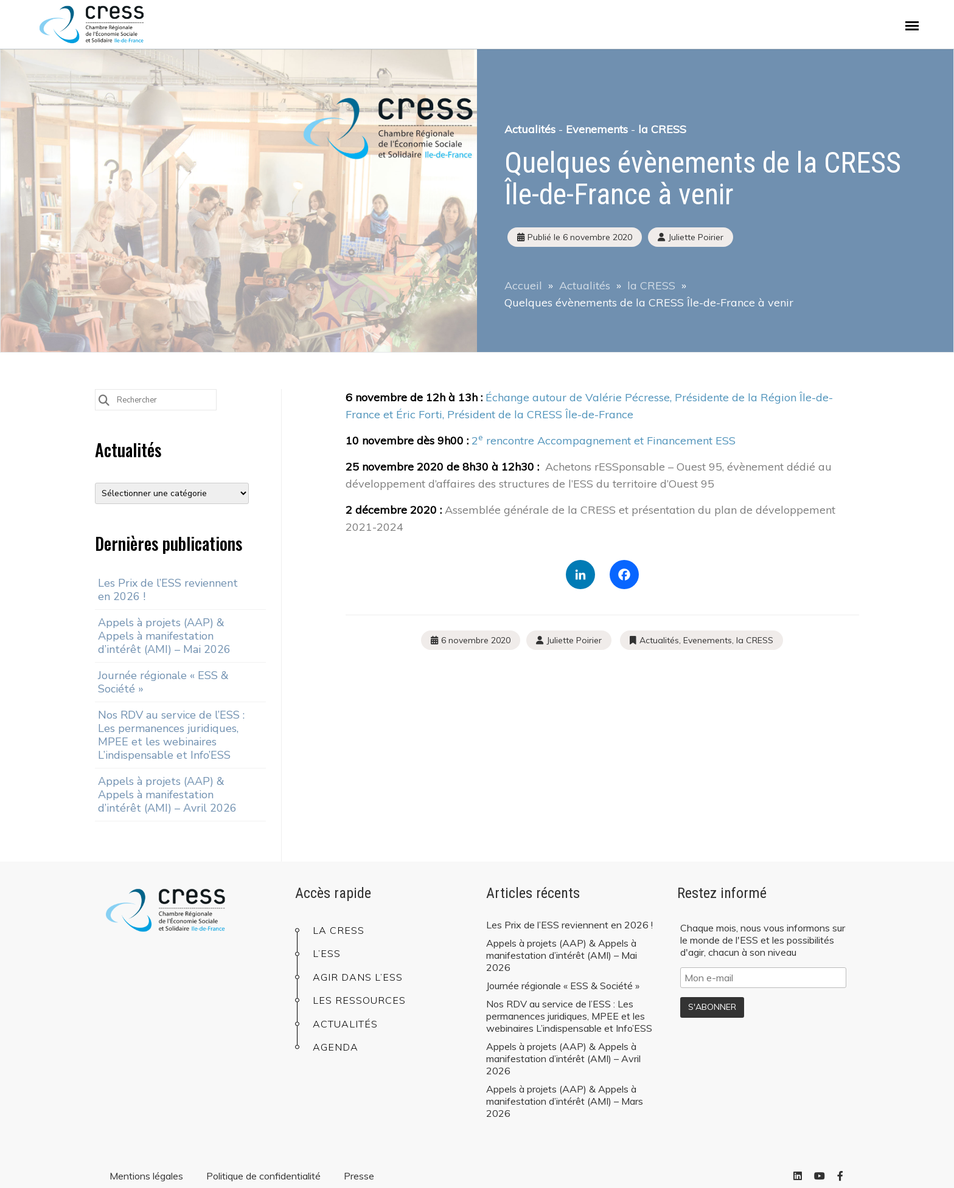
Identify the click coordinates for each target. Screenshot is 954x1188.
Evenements (597, 129)
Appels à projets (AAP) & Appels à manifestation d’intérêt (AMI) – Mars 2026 (564, 1101)
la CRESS (662, 129)
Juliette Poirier (574, 640)
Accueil (523, 285)
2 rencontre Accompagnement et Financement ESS (604, 440)
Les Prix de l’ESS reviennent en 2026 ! (168, 589)
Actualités (529, 129)
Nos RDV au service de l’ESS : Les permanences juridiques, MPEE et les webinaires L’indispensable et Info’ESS (171, 735)
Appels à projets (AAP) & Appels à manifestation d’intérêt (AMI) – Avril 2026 (167, 795)
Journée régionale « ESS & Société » (163, 682)
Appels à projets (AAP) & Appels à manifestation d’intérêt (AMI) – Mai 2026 (164, 636)
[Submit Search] (104, 399)
